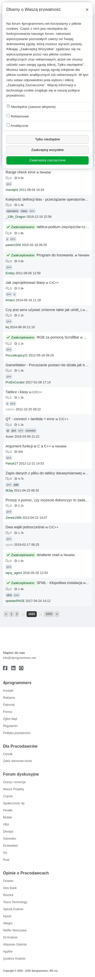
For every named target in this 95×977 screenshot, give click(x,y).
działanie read (48, 555)
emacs (10, 300)
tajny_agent (14, 573)
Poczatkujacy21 (17, 355)
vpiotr (9, 544)
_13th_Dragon (16, 217)
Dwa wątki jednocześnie (25, 527)
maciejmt (12, 190)
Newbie (45, 172)
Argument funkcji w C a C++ (28, 446)
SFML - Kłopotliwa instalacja (59, 583)
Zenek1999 (14, 518)
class (24, 210)
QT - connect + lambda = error (30, 419)
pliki (16, 484)
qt (8, 430)
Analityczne (17, 125)
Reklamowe (18, 116)
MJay (9, 490)
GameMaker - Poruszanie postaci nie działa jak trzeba (49, 365)
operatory (12, 210)
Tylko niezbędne (47, 139)
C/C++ (54, 283)
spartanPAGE (15, 601)
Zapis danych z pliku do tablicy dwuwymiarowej (44, 473)
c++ (9, 184)
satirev (10, 409)
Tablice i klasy (17, 392)
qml (13, 430)
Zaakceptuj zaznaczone (47, 160)
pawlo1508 (13, 245)
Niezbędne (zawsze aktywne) (31, 106)
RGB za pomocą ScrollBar (58, 337)
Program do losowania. (55, 255)
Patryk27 (12, 463)
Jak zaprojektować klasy (25, 283)
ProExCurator (15, 382)
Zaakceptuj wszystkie (47, 150)
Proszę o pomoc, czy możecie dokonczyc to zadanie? (49, 500)
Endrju (10, 273)
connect (30, 430)
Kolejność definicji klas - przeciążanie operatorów (45, 199)
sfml (9, 595)
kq (7, 327)
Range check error (20, 172)
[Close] (87, 9)
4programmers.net (36, 23)
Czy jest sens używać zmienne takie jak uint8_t (44, 310)
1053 (49, 614)
